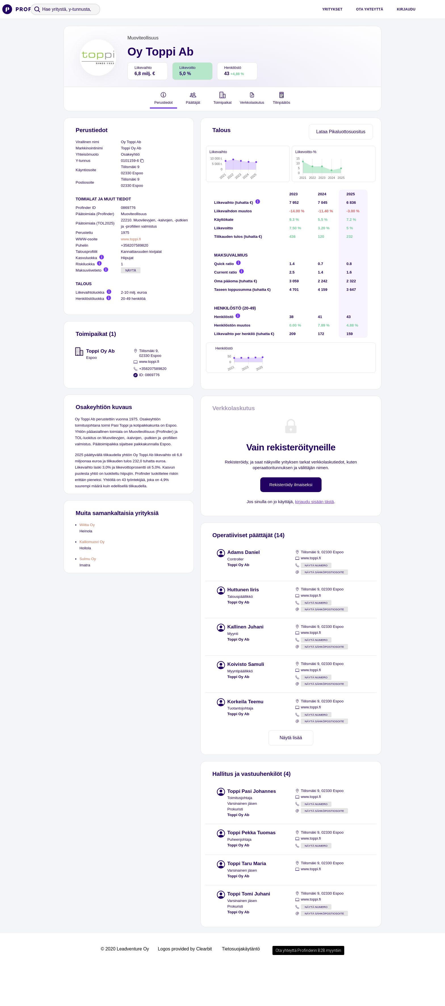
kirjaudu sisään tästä (314, 541)
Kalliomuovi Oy (91, 542)
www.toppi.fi (131, 239)
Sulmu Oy (87, 559)
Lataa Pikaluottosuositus (340, 131)
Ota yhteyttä (369, 9)
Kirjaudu (406, 9)
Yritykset (332, 9)
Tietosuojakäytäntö (241, 988)
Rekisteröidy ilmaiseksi (290, 524)
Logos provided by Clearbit (185, 988)
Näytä (130, 270)
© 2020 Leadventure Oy (125, 988)
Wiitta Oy (87, 525)
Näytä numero (316, 605)
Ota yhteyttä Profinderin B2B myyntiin (308, 990)
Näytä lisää (291, 777)
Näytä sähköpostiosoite (324, 611)
